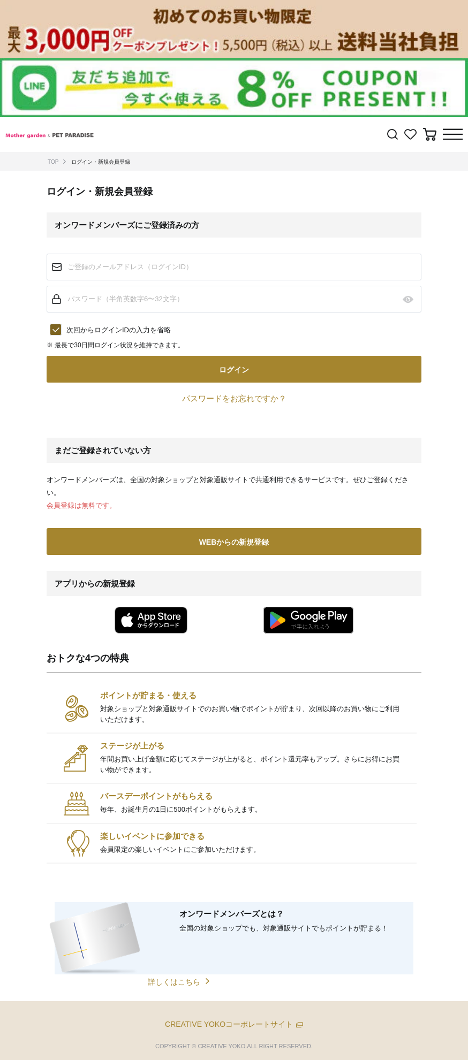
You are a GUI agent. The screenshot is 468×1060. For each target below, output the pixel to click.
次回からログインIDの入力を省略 (118, 330)
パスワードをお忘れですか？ (234, 398)
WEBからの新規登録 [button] (234, 542)
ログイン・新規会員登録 (100, 162)
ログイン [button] (234, 369)
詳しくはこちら (174, 982)
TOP (53, 162)
